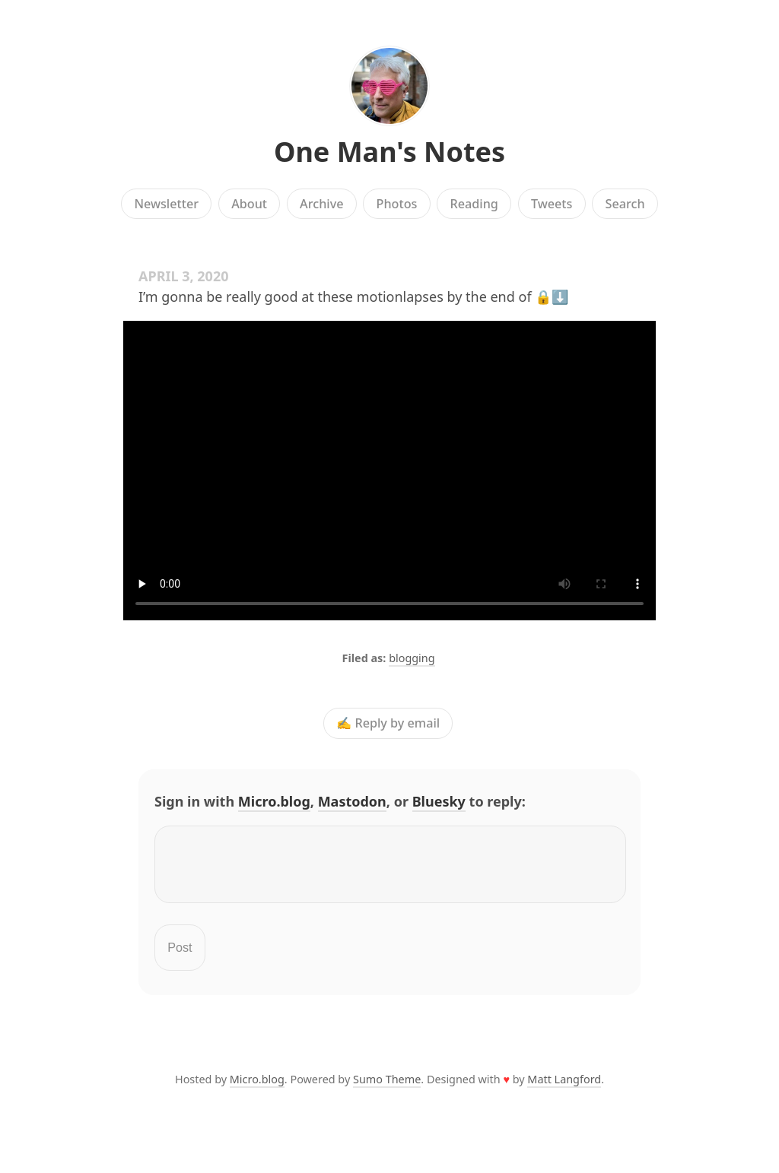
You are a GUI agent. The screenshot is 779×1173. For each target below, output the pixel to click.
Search (625, 203)
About (249, 203)
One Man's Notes (389, 151)
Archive (321, 203)
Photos (397, 203)
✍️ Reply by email (388, 723)
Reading (474, 203)
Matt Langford (564, 1088)
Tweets (552, 203)
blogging (411, 658)
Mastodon (352, 801)
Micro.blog (274, 801)
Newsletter (166, 203)
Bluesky (439, 801)
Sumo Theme (387, 1088)
